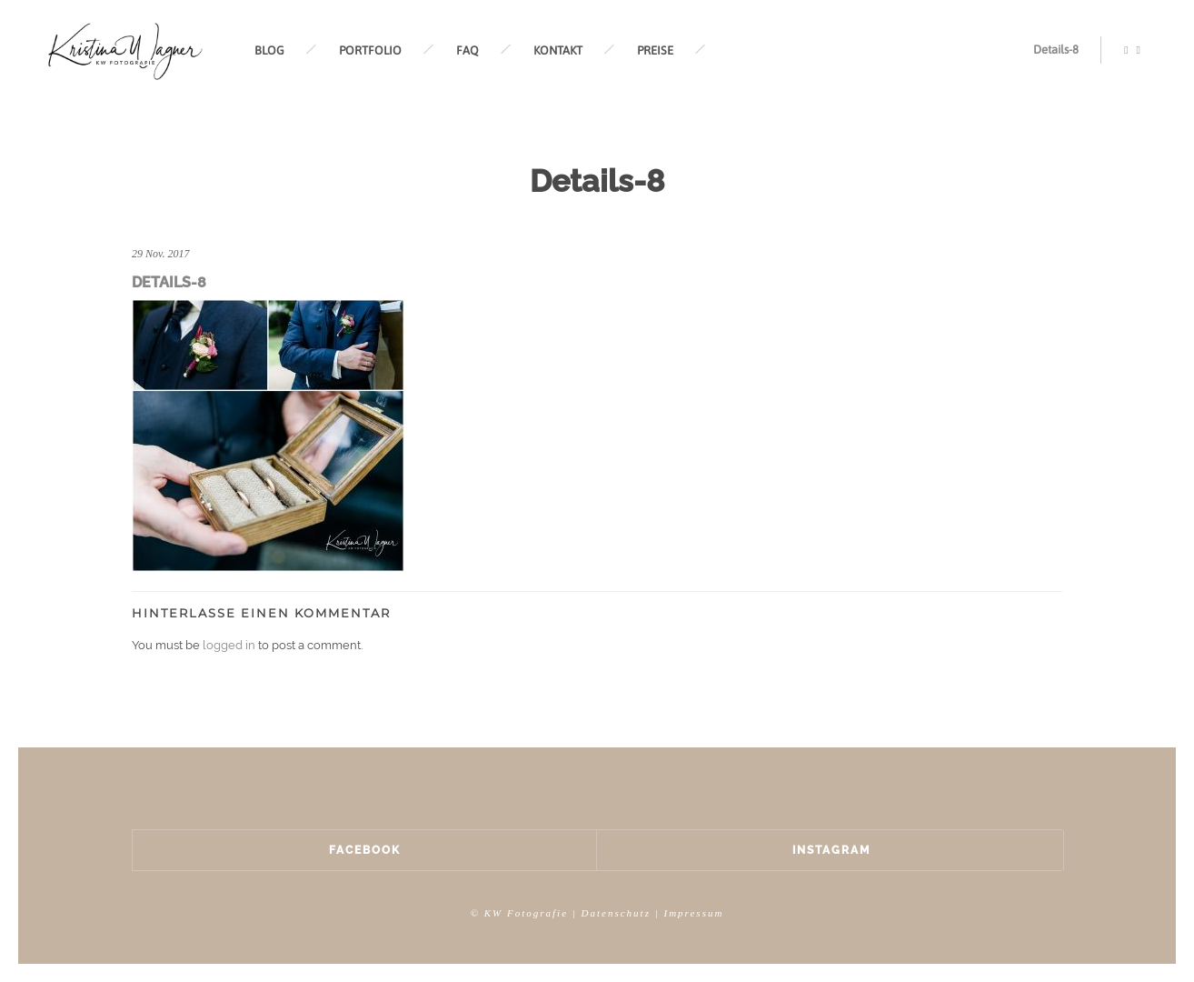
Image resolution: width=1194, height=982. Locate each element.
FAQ (467, 50)
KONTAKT (557, 50)
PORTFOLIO (370, 50)
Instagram (831, 850)
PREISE (655, 50)
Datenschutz (616, 912)
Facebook (365, 850)
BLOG (269, 50)
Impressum (693, 912)
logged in (229, 645)
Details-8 (1056, 49)
